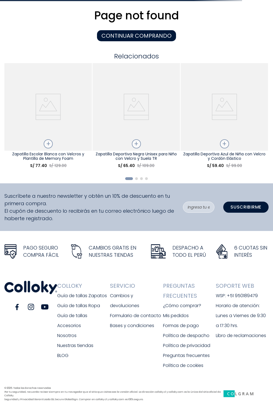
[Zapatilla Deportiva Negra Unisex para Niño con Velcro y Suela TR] (136, 118)
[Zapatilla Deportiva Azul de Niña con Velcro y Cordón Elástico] (224, 118)
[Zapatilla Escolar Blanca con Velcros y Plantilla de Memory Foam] (48, 118)
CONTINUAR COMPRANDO (136, 36)
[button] (129, 178)
